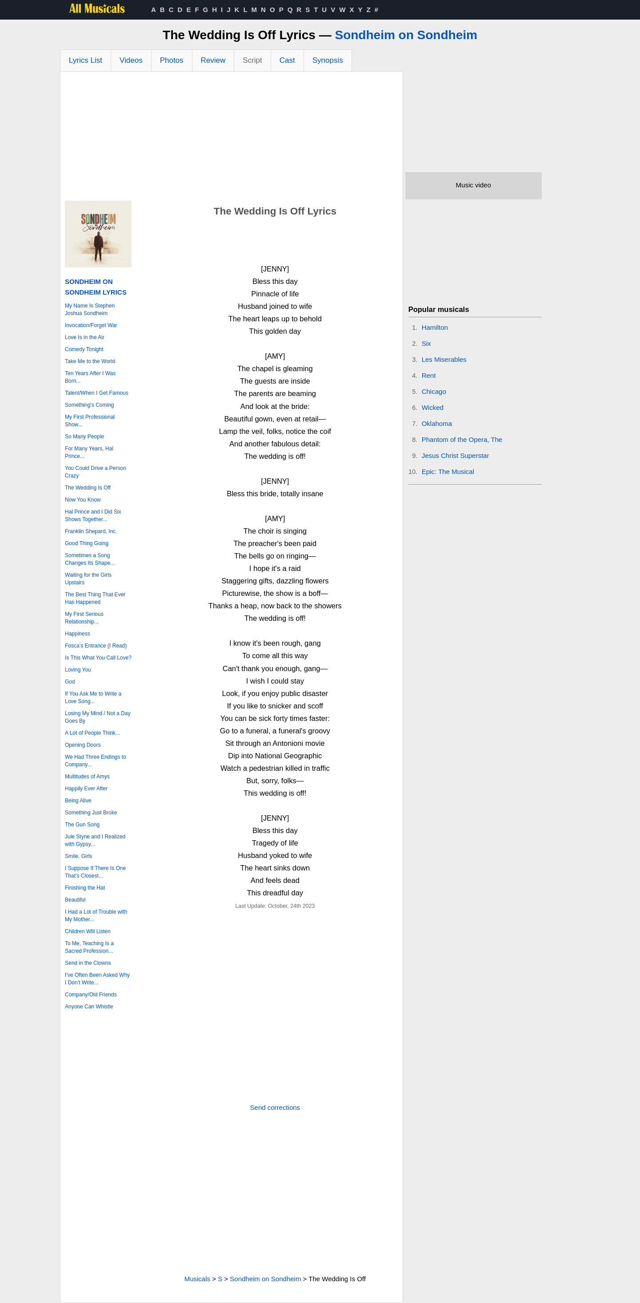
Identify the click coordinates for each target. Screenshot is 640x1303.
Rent (429, 375)
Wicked (433, 407)
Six (426, 343)
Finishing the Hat (85, 888)
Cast (287, 60)
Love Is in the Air (84, 337)
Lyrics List (85, 60)
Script (252, 60)
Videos (131, 60)
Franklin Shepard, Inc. (91, 531)
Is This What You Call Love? (98, 658)
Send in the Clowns (88, 963)
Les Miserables (444, 359)
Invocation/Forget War (91, 325)
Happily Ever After (86, 788)
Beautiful (75, 900)
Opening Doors (83, 745)
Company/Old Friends (91, 994)
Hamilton (435, 327)
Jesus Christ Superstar (455, 455)
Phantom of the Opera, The (462, 439)
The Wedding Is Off (88, 488)
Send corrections (275, 1107)
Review (213, 60)
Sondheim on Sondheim (406, 35)
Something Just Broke (91, 812)
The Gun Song (82, 824)
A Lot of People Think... (92, 733)
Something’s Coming (89, 405)
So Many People (84, 436)
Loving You (78, 670)
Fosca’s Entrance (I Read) (96, 646)
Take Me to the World (90, 361)
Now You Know (83, 500)
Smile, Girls (78, 856)
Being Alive (78, 800)
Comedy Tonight (84, 349)
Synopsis (327, 60)
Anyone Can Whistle (89, 1007)
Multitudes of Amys (87, 776)
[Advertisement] (231, 138)
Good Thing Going (86, 543)
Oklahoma (437, 423)
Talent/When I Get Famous (96, 393)
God (70, 682)
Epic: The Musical (448, 471)
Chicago (434, 391)
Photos (172, 60)
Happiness (77, 634)
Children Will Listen (88, 931)
